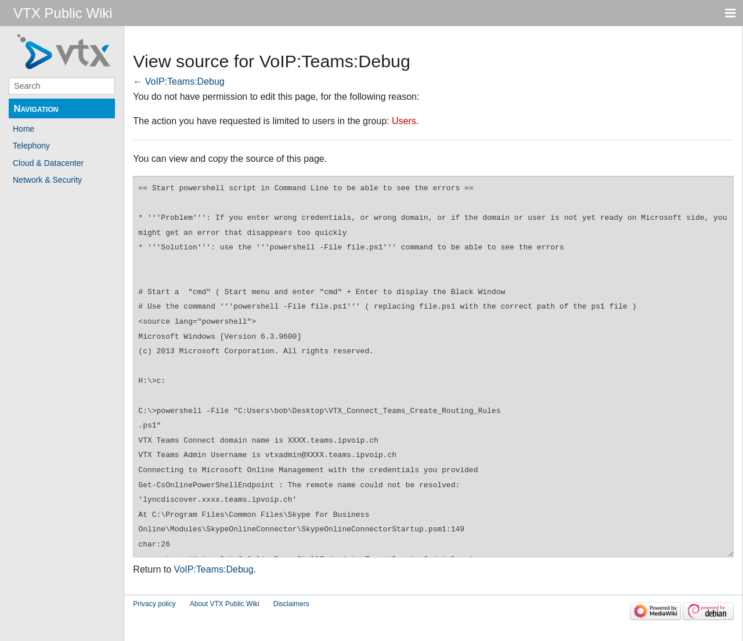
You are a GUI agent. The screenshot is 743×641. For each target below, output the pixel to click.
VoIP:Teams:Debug (185, 81)
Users (404, 121)
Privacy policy (154, 604)
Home (23, 128)
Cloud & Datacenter (48, 163)
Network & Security (47, 179)
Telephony (31, 145)
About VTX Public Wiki (224, 604)
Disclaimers (291, 604)
